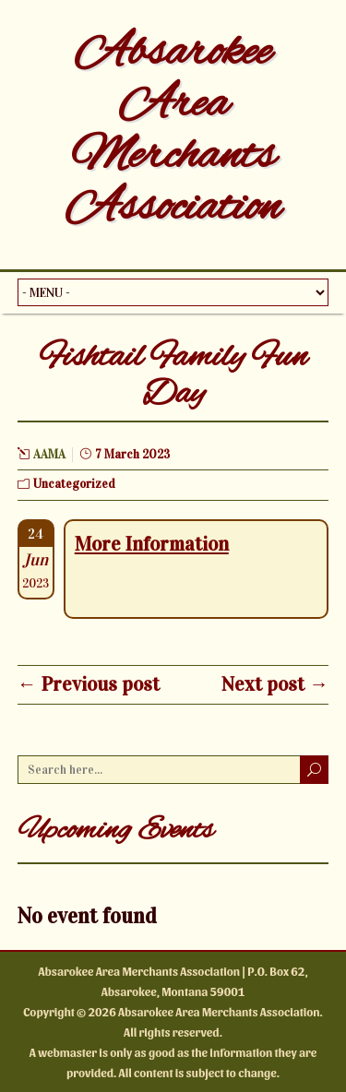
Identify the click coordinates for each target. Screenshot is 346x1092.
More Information (152, 544)
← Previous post (89, 684)
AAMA (49, 454)
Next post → (274, 684)
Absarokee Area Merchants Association (173, 131)
